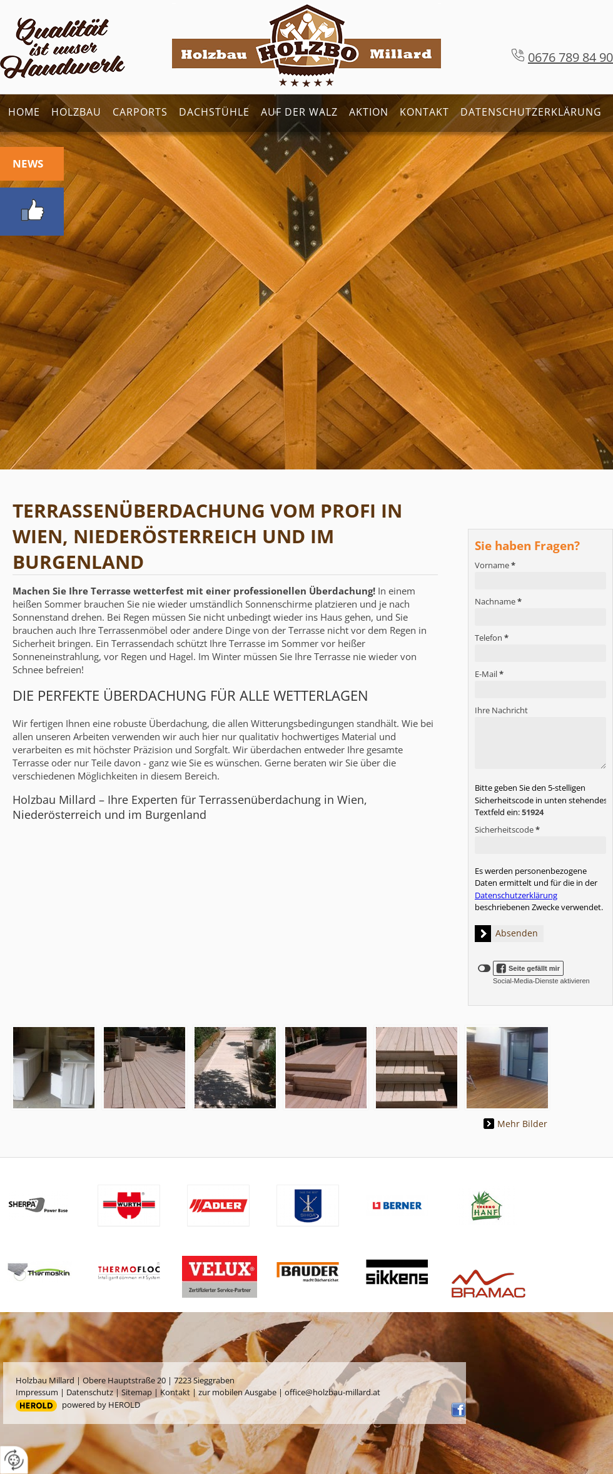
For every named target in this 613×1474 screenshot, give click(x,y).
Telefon (492, 637)
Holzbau (76, 112)
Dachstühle (214, 112)
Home (24, 112)
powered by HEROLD (101, 1404)
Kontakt (424, 112)
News (28, 163)
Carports (140, 112)
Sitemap (136, 1392)
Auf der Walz (299, 112)
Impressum (37, 1392)
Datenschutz (89, 1392)
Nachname (498, 601)
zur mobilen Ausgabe (237, 1392)
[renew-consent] (14, 1460)
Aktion (368, 112)
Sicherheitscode (507, 829)
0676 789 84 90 (570, 57)
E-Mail (489, 673)
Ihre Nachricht (501, 710)
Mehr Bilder (522, 1123)
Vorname (495, 565)
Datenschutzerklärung (531, 112)
